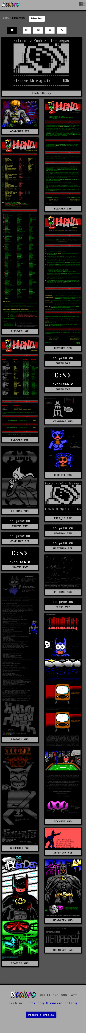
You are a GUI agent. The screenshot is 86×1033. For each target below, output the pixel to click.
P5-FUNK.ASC (63, 592)
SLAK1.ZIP (63, 607)
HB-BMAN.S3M (63, 533)
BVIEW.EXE (63, 389)
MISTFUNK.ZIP (63, 548)
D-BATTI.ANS (63, 475)
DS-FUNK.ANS (20, 511)
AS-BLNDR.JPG (20, 131)
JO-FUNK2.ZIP (20, 541)
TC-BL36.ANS (20, 963)
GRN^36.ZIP (20, 526)
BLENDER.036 (63, 208)
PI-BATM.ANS (20, 739)
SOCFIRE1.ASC (20, 848)
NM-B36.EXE (20, 567)
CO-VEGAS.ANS (63, 421)
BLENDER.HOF (20, 331)
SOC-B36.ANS (63, 821)
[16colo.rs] (11, 5)
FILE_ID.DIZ (63, 518)
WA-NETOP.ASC (63, 949)
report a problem (41, 1014)
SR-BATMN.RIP (63, 852)
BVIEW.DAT (63, 363)
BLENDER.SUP (20, 439)
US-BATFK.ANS (63, 920)
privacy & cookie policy (53, 1003)
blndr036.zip (41, 93)
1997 (6, 17)
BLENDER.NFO (63, 348)
